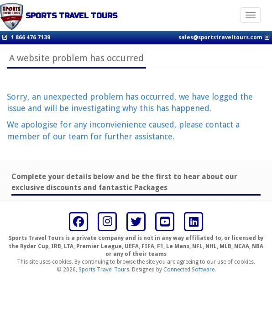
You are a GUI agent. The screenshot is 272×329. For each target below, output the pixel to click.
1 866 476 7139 (30, 37)
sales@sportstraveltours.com (220, 37)
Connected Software (188, 269)
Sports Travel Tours (103, 269)
